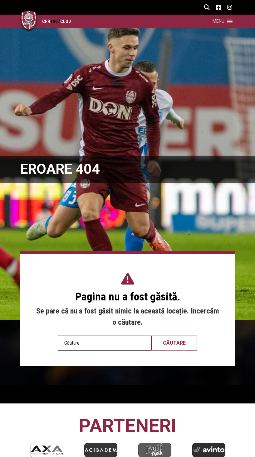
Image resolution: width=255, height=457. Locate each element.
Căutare (174, 343)
